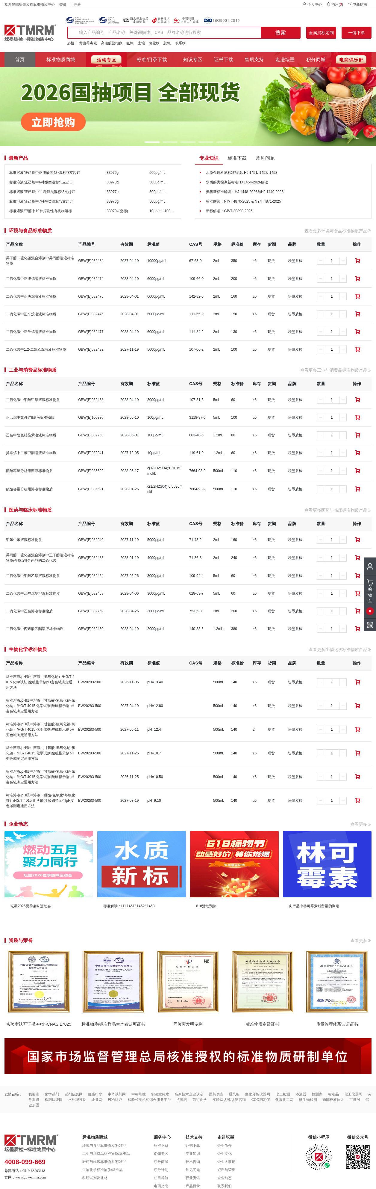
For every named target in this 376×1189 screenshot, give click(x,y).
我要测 (33, 1094)
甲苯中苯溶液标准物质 (24, 540)
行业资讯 (193, 1178)
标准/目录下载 (152, 59)
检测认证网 (54, 1100)
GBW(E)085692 (91, 471)
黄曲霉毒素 (88, 43)
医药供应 (216, 1094)
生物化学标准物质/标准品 (102, 1170)
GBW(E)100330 (91, 417)
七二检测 (283, 1094)
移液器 (300, 1094)
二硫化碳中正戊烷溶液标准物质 (31, 279)
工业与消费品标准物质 (33, 370)
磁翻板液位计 (333, 1100)
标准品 (333, 1094)
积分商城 (315, 59)
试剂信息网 (74, 1094)
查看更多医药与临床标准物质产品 (338, 510)
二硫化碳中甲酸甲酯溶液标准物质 (33, 400)
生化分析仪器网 (257, 1094)
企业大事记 (226, 1162)
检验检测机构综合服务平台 (149, 1100)
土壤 (141, 43)
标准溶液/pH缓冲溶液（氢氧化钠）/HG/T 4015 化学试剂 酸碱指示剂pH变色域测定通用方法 (40, 682)
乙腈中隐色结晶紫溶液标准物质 (31, 435)
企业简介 (224, 1145)
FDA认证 (115, 1100)
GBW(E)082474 (91, 279)
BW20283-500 (89, 682)
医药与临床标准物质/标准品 (104, 1162)
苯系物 (180, 43)
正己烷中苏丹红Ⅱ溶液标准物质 (30, 417)
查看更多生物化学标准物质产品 (340, 649)
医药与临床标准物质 (30, 510)
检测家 (317, 1094)
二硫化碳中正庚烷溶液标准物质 (31, 296)
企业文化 (224, 1154)
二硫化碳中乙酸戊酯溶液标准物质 (33, 593)
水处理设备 (77, 1100)
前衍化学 (199, 1100)
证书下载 (223, 59)
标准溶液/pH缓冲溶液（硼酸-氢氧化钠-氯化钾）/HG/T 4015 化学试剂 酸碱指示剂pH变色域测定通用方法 (40, 800)
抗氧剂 (181, 1100)
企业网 (97, 1100)
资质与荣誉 (226, 1170)
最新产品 (18, 158)
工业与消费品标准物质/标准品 (106, 1154)
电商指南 (357, 4)
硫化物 (154, 43)
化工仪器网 (353, 1094)
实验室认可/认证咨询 (229, 1100)
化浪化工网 (284, 1100)
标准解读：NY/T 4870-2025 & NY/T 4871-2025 (243, 201)
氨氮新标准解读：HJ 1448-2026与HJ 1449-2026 (244, 192)
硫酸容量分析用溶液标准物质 (29, 471)
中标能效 (138, 1094)
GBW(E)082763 (91, 435)
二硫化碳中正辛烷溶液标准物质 (31, 314)
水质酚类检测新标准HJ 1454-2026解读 (237, 182)
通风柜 (234, 1094)
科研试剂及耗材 (94, 1178)
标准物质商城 (60, 59)
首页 (20, 59)
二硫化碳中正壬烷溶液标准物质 (31, 332)
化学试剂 (52, 1094)
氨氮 (130, 43)
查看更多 (361, 824)
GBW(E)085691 (91, 489)
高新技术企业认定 (189, 1094)
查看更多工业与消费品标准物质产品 (336, 370)
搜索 (280, 33)
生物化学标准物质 (28, 649)
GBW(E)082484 (91, 261)
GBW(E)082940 (91, 540)
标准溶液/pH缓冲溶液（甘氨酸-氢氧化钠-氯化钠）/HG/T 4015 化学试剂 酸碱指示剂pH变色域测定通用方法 (40, 705)
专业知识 (209, 158)
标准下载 (237, 158)
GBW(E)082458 (91, 593)
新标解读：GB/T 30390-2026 (229, 211)
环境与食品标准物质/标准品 (104, 1145)
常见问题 (265, 158)
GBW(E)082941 (91, 453)
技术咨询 (193, 1162)
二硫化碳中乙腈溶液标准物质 (29, 611)
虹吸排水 (95, 1094)
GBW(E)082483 (91, 558)
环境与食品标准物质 (30, 230)
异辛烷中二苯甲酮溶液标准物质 (31, 453)
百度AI (354, 1100)
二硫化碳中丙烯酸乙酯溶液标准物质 (34, 629)
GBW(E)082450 (91, 629)
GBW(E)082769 (91, 611)
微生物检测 (308, 1100)
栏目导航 (161, 1178)
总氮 (167, 43)
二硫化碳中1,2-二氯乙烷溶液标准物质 (36, 349)
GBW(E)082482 (91, 349)
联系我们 (224, 1186)
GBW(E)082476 (91, 314)
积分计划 (161, 1170)
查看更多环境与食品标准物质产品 (338, 230)
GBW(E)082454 (91, 576)
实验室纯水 (160, 1094)
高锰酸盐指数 (111, 43)
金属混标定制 (321, 32)
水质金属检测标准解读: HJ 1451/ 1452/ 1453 (241, 173)
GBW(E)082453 (91, 400)
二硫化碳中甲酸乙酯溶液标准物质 (33, 576)
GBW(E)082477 (91, 332)
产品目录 (193, 1186)
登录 (62, 4)
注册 (77, 4)
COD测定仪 (260, 1100)
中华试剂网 (117, 1094)
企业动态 (224, 1178)
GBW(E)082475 (91, 296)
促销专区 (161, 1154)
